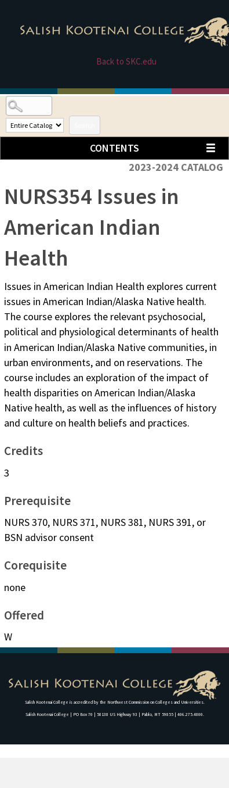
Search (84, 125)
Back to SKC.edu (126, 61)
